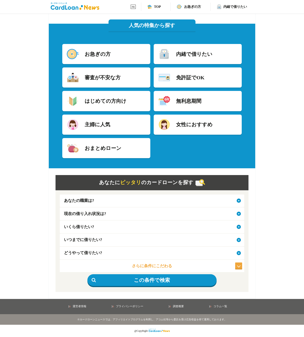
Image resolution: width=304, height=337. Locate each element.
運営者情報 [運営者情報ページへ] (77, 306)
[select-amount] (152, 227)
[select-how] (152, 253)
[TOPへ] (154, 7)
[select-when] (152, 240)
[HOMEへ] (75, 8)
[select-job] (152, 201)
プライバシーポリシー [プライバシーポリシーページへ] (127, 306)
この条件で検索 (131, 280)
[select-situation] (152, 213)
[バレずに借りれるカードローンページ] (232, 7)
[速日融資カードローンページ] (189, 7)
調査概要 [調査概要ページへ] (176, 306)
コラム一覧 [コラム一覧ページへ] (218, 306)
